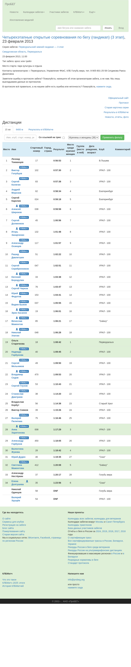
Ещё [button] (92, 12)
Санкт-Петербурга (115, 522)
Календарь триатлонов (80, 525)
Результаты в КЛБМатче (116, 112)
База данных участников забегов (85, 528)
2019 (104, 531)
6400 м (19, 129)
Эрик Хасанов (19, 313)
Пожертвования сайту (13, 531)
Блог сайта (8, 528)
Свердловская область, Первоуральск (22, 51)
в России (115, 553)
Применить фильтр (112, 137)
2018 (110, 531)
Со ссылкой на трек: (50, 137)
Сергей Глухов (19, 385)
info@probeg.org (76, 579)
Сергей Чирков (19, 288)
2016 (123, 531)
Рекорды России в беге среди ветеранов (89, 547)
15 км (8, 129)
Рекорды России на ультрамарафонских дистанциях (95, 550)
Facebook (45, 537)
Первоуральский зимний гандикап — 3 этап (41, 47)
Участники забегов (59, 12)
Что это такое (9, 579)
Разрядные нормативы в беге (83, 560)
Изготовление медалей (22, 20)
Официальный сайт (118, 98)
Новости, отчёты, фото (117, 117)
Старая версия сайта (13, 534)
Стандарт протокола (78, 563)
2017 (116, 531)
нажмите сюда (103, 86)
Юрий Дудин (18, 457)
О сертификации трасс (80, 537)
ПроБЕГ (10, 4)
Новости (14, 12)
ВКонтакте (33, 537)
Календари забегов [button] (34, 12)
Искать (108, 28)
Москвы (99, 522)
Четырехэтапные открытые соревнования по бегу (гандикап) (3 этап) (63, 37)
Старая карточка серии (117, 107)
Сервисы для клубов (13, 522)
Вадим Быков (19, 304)
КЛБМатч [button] (79, 12)
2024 (98, 531)
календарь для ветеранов (107, 518)
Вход (121, 28)
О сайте (6, 518)
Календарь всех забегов (80, 518)
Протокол (124, 102)
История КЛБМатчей (13, 586)
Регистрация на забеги (14, 525)
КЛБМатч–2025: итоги (13, 583)
